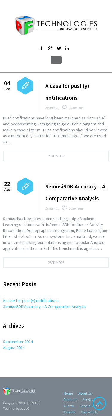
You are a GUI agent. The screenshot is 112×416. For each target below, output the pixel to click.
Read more (56, 156)
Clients (69, 405)
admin (53, 108)
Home (68, 393)
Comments (76, 108)
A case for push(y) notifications (31, 300)
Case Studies (89, 405)
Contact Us (89, 412)
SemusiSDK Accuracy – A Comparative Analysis (44, 306)
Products (70, 399)
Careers (69, 412)
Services (88, 399)
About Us (85, 393)
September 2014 (18, 341)
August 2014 (14, 347)
